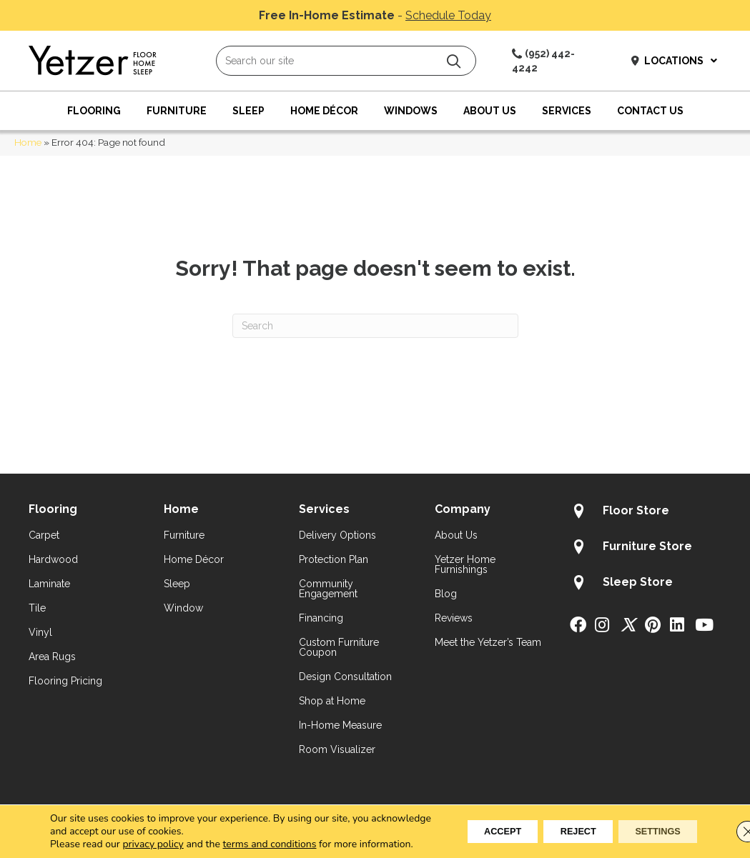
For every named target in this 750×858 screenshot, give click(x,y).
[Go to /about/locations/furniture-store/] (645, 548)
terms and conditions (270, 831)
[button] (453, 61)
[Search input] (346, 61)
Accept (468, 825)
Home (27, 142)
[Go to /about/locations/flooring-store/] (645, 513)
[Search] (375, 326)
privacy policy (152, 831)
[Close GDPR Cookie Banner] (727, 825)
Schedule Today (448, 15)
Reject (557, 825)
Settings (651, 825)
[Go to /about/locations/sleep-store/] (645, 584)
